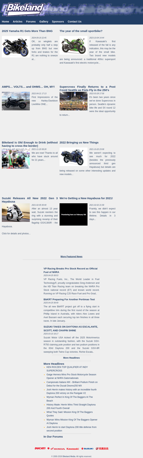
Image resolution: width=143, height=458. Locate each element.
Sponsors (58, 21)
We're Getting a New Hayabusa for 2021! (86, 198)
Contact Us (75, 21)
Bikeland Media (69, 456)
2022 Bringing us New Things (79, 142)
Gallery (43, 21)
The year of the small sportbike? (81, 31)
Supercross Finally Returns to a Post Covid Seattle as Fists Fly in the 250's (87, 88)
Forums (31, 21)
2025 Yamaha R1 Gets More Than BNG (27, 31)
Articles (17, 21)
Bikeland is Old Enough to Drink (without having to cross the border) (30, 144)
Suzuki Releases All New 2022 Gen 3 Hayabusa (30, 200)
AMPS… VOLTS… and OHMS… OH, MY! (28, 86)
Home (5, 21)
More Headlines (54, 363)
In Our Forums (53, 436)
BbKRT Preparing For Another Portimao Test (69, 299)
